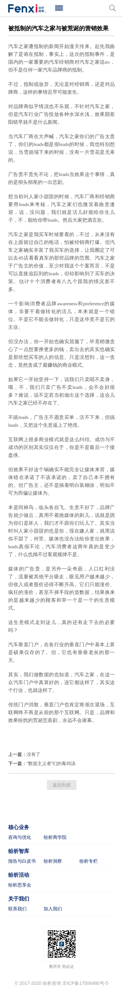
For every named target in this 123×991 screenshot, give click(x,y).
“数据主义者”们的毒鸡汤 (51, 763)
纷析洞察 (53, 861)
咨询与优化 (19, 837)
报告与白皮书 (22, 861)
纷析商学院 (55, 837)
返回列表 (61, 785)
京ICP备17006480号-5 (85, 983)
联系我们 (17, 908)
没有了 (33, 754)
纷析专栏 (88, 861)
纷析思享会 (19, 884)
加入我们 (53, 908)
